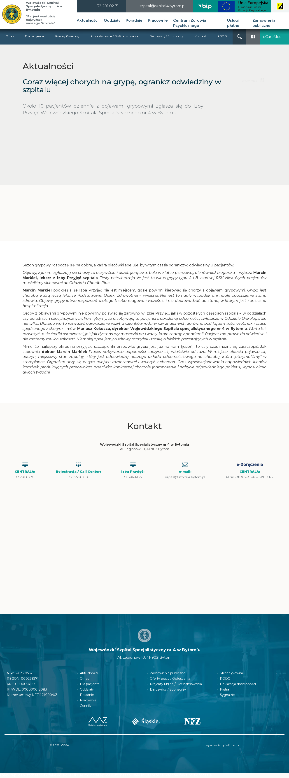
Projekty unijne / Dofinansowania (114, 36)
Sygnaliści (227, 695)
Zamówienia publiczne (263, 23)
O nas (10, 36)
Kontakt (200, 36)
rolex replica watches (19, 775)
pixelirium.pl (231, 745)
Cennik (85, 706)
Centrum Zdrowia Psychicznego (189, 23)
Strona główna (231, 673)
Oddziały (112, 20)
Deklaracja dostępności (238, 684)
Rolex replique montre (77, 775)
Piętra (224, 689)
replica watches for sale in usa (124, 775)
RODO (222, 36)
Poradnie (134, 20)
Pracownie (158, 20)
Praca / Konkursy (67, 36)
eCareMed (272, 37)
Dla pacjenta (34, 36)
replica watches (165, 775)
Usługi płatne (233, 23)
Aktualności (87, 20)
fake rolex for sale (196, 775)
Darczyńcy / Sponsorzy (166, 36)
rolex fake (47, 775)
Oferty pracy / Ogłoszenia (170, 679)
